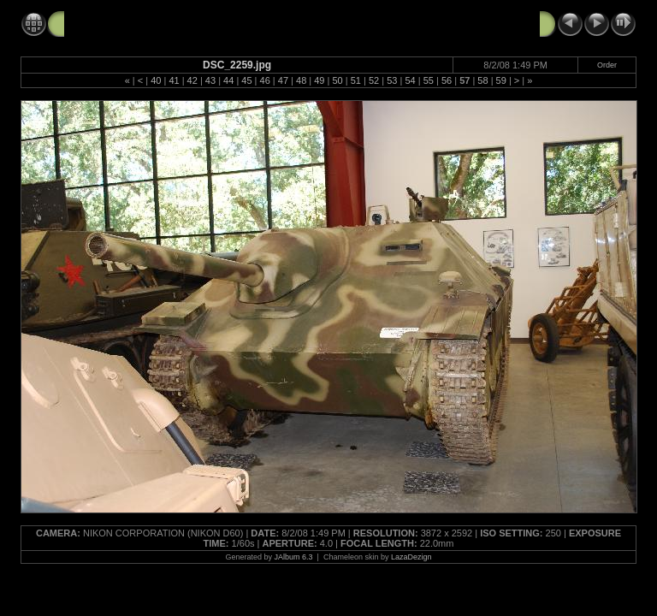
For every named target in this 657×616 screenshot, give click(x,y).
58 (482, 80)
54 (410, 80)
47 (283, 80)
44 (228, 80)
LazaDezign (411, 557)
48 (301, 80)
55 (428, 80)
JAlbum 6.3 (294, 557)
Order (607, 65)
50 (337, 80)
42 (192, 80)
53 (392, 80)
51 (356, 80)
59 (501, 80)
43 (210, 80)
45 (246, 80)
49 (319, 80)
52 (374, 80)
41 (174, 80)
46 (265, 80)
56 (446, 80)
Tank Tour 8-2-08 (111, 23)
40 (156, 80)
